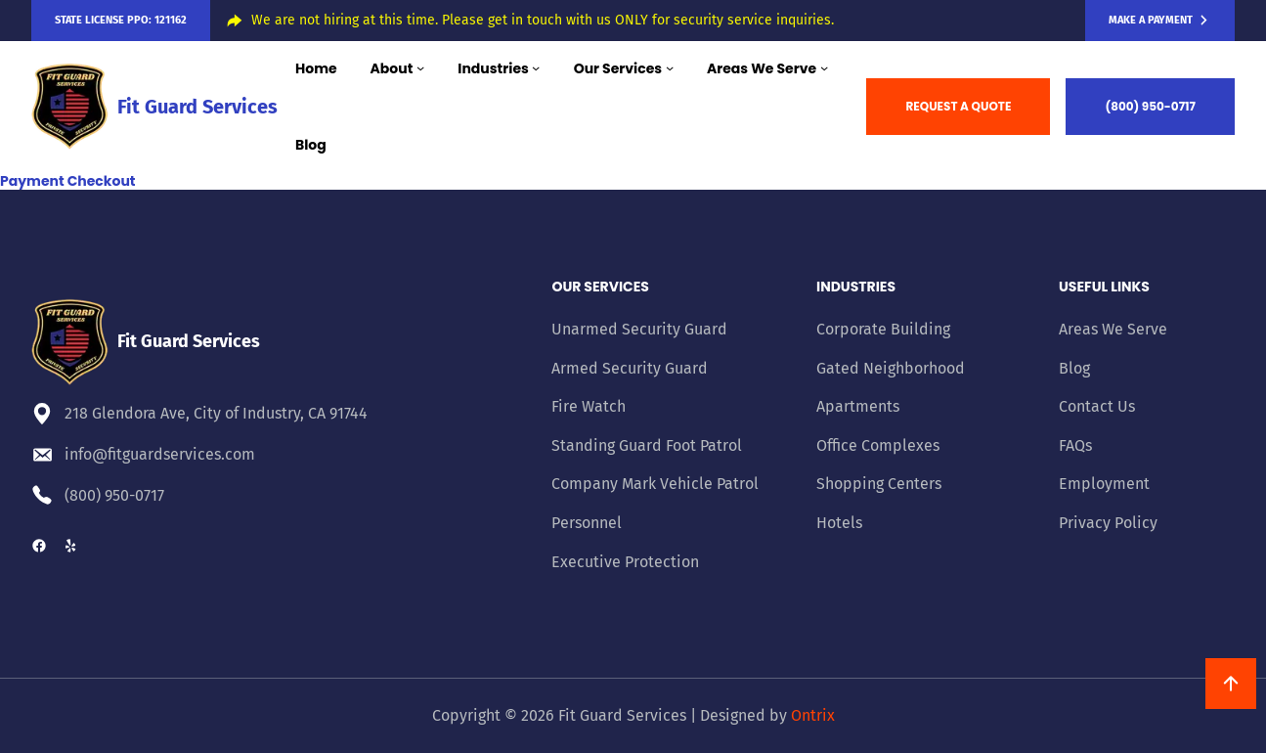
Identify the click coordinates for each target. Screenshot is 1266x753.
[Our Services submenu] (670, 67)
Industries (855, 286)
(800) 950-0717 (1150, 106)
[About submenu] (420, 67)
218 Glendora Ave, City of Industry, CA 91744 (216, 413)
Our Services (599, 286)
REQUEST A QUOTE (958, 106)
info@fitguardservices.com (160, 454)
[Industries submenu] (536, 67)
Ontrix (813, 715)
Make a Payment (1151, 20)
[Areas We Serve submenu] (824, 67)
